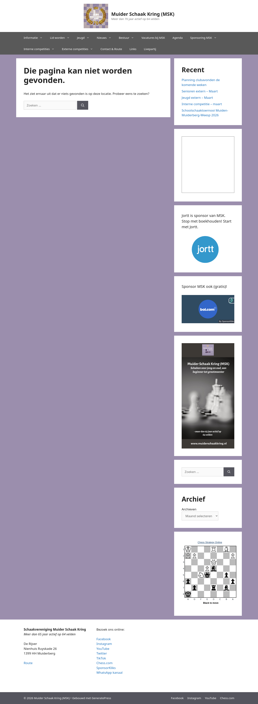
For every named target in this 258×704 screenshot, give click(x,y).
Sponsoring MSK (205, 37)
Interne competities (41, 49)
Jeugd (85, 37)
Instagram (104, 644)
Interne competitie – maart (202, 104)
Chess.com (104, 663)
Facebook (103, 639)
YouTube (102, 648)
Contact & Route (111, 49)
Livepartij (150, 49)
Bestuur (128, 37)
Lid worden (61, 37)
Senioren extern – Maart (200, 91)
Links (133, 49)
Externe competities (79, 49)
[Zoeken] (82, 105)
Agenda (177, 38)
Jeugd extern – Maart (197, 97)
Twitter (101, 653)
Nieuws (106, 37)
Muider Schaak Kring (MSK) (142, 14)
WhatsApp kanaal (109, 672)
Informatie (35, 37)
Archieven (189, 509)
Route (28, 663)
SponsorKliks (106, 668)
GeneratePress (101, 698)
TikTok (101, 658)
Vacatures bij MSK (153, 38)
